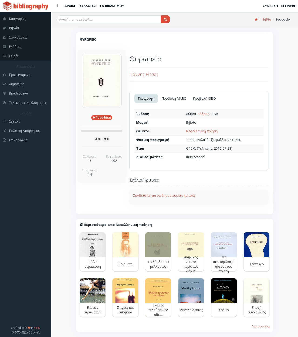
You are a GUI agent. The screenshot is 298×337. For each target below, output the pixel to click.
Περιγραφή (146, 98)
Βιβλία (266, 19)
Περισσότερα (260, 326)
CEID (37, 328)
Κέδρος (203, 114)
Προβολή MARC (174, 98)
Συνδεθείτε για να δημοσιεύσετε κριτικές (164, 195)
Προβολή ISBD (204, 98)
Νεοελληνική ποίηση (202, 131)
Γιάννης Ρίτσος (144, 74)
